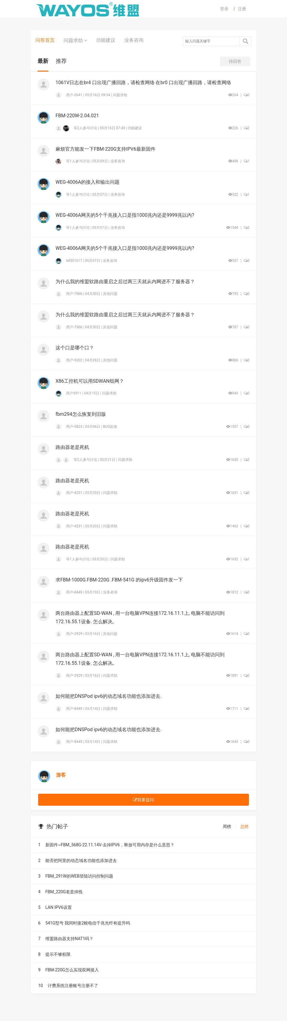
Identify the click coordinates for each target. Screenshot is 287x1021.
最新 (43, 61)
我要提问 (143, 799)
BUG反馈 (110, 427)
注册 (242, 8)
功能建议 (105, 40)
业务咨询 (134, 40)
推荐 (61, 61)
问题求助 (75, 40)
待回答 (235, 61)
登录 (224, 8)
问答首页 (45, 40)
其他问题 (110, 294)
